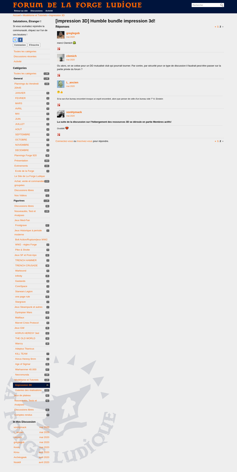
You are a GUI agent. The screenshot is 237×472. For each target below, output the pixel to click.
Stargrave (20, 301)
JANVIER (20, 93)
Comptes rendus (23, 414)
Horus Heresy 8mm (25, 358)
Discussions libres (24, 190)
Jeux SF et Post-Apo (25, 255)
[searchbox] (208, 5)
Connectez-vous (64, 141)
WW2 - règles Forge (26, 244)
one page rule (22, 296)
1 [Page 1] (217, 26)
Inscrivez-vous (84, 141)
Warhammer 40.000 (25, 369)
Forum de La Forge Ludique (77, 5)
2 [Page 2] (220, 26)
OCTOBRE (21, 139)
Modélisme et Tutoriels (26, 379)
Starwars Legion (24, 291)
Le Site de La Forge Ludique (29, 176)
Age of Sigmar (22, 364)
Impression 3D (23, 385)
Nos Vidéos (20, 195)
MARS (18, 103)
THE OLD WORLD (25, 338)
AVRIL (18, 108)
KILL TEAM (21, 353)
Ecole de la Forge (24, 171)
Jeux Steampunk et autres (28, 307)
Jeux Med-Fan (22, 220)
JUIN (18, 118)
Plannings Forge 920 (25, 155)
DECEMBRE (22, 150)
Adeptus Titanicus (24, 348)
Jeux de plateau (22, 395)
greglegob (73, 33)
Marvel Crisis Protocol (27, 322)
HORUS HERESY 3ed (27, 333)
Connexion (20, 45)
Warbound (20, 270)
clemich (71, 55)
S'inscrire (34, 45)
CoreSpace (21, 286)
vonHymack (74, 112)
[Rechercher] (221, 5)
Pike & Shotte (22, 249)
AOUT (18, 129)
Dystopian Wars (23, 312)
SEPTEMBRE (22, 134)
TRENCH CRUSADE (26, 265)
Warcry (19, 343)
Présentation (21, 160)
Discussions (37, 11)
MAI (17, 113)
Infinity (18, 275)
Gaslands (20, 281)
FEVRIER (20, 98)
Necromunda (22, 374)
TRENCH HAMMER (26, 260)
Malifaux (19, 317)
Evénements (21, 165)
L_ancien (72, 82)
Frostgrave (21, 225)
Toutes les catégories (25, 51)
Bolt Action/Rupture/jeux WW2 (31, 239)
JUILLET (20, 124)
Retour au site (21, 11)
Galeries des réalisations (28, 390)
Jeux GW (19, 328)
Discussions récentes (25, 56)
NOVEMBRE (22, 144)
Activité (49, 11)
